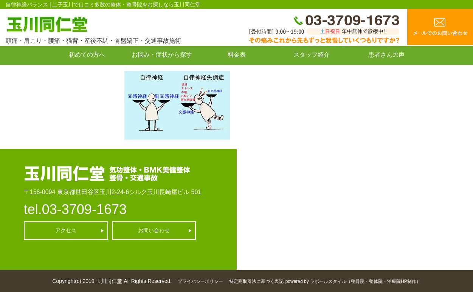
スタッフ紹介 (311, 54)
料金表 (237, 54)
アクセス (65, 230)
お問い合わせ (87, 71)
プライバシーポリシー (200, 281)
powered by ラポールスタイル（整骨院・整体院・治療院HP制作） (353, 281)
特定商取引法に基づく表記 (256, 281)
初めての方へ (87, 54)
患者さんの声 (386, 54)
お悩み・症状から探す (162, 54)
